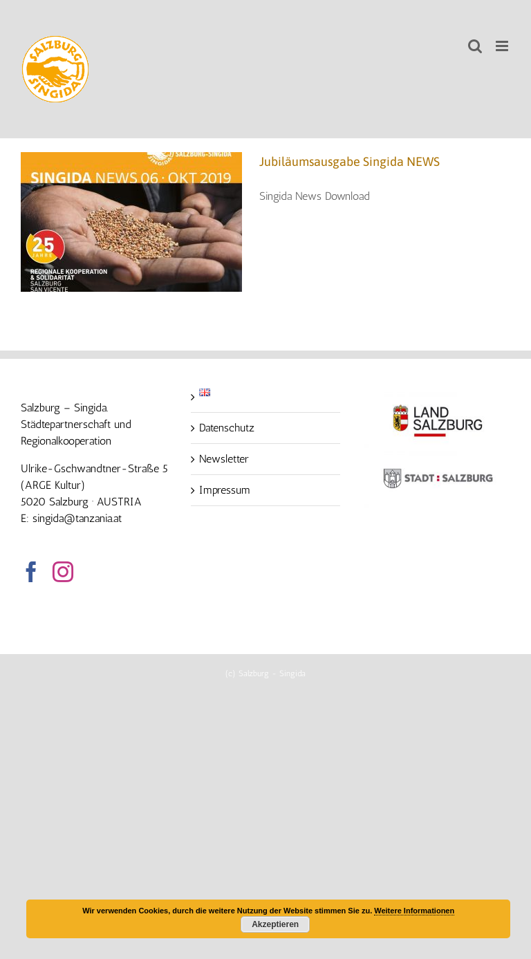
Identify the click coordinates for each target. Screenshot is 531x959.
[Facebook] (31, 571)
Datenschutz (226, 427)
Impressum (224, 489)
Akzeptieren (275, 924)
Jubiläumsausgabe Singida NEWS (349, 161)
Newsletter (224, 458)
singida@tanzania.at (77, 518)
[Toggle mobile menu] (503, 46)
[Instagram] (63, 571)
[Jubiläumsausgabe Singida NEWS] (131, 222)
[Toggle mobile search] (475, 46)
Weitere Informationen (414, 910)
